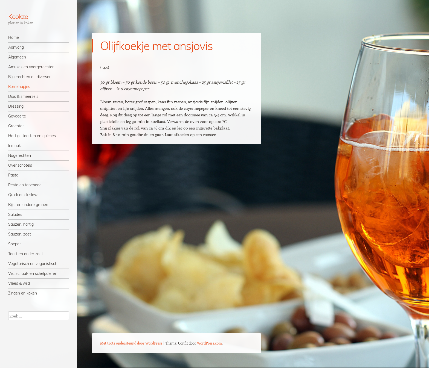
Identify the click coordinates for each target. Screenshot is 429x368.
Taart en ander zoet (25, 253)
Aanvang (16, 47)
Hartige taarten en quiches (32, 135)
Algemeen (17, 57)
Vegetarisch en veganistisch (32, 263)
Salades (15, 214)
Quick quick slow (22, 194)
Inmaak (14, 145)
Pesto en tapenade (25, 184)
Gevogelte (17, 116)
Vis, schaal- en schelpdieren (32, 273)
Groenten (16, 125)
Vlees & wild (19, 283)
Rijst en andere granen (28, 204)
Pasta (13, 175)
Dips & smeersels (23, 96)
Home (13, 37)
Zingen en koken (22, 293)
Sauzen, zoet (19, 234)
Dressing (16, 106)
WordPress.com (209, 343)
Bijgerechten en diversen (29, 76)
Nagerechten (19, 155)
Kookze (18, 16)
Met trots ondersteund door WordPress (131, 343)
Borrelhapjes (19, 86)
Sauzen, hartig (21, 224)
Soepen (15, 244)
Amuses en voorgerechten (31, 66)
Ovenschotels (20, 165)
